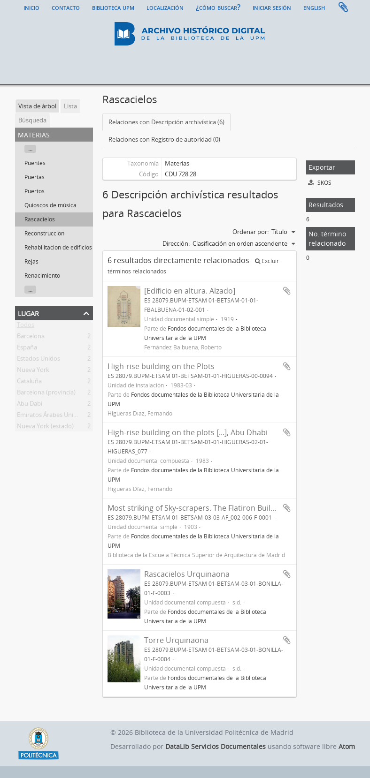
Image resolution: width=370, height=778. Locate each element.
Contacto (66, 7)
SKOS (319, 183)
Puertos (34, 191)
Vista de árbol (37, 106)
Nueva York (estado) (45, 427)
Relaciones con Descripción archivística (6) (166, 122)
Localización (165, 7)
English (314, 7)
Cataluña (29, 382)
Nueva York (33, 371)
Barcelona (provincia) (46, 394)
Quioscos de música (50, 205)
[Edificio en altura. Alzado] (189, 291)
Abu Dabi (29, 405)
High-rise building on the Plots (161, 366)
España (27, 349)
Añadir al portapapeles (287, 290)
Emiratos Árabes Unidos (50, 416)
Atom (347, 746)
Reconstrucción (44, 233)
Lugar (28, 312)
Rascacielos (39, 219)
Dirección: (176, 243)
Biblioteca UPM (113, 7)
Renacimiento (42, 275)
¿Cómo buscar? (218, 7)
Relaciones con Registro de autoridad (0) (164, 139)
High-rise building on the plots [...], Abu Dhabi (188, 432)
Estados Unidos (38, 360)
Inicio (31, 7)
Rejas (31, 261)
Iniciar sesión (272, 7)
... (30, 149)
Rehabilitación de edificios (58, 247)
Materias (177, 163)
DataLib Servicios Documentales (215, 746)
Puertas (34, 177)
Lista (70, 106)
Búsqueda (32, 120)
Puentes (35, 163)
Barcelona (31, 337)
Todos (25, 326)
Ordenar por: (250, 231)
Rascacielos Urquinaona (187, 574)
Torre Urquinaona (176, 640)
